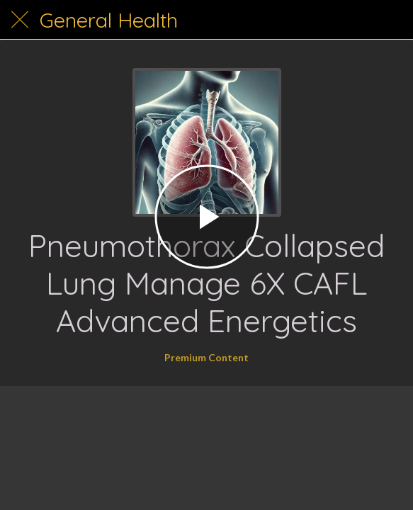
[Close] (19, 19)
